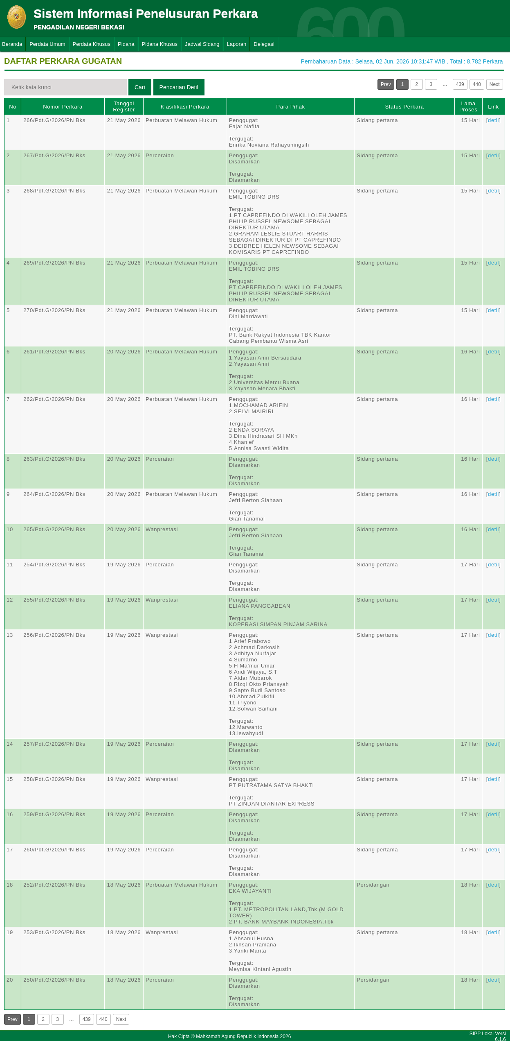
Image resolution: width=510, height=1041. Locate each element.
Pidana (126, 44)
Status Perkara (404, 107)
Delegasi (264, 44)
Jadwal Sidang (202, 44)
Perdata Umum (47, 44)
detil (493, 120)
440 (477, 84)
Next (495, 84)
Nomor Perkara (63, 107)
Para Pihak (290, 107)
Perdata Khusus (92, 44)
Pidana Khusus (159, 44)
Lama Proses (468, 106)
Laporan (237, 44)
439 (460, 84)
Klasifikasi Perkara (185, 107)
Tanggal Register (124, 106)
